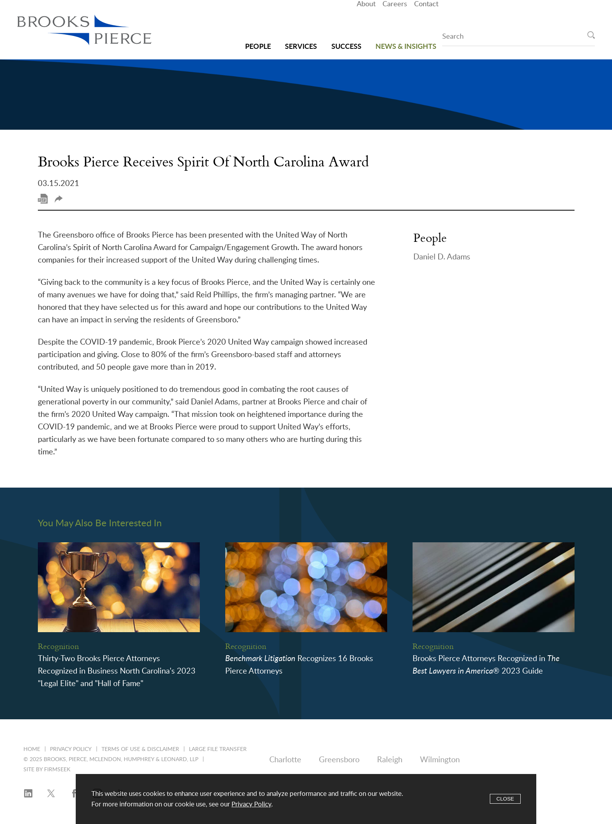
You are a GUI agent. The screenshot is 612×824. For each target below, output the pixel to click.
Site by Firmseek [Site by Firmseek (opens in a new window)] (46, 769)
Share (59, 199)
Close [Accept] (505, 799)
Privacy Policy (71, 749)
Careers (394, 19)
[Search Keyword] (518, 37)
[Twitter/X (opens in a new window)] (51, 794)
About (366, 19)
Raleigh (389, 760)
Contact (426, 19)
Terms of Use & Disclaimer (140, 749)
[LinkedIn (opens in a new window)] (28, 794)
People (258, 38)
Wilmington (440, 760)
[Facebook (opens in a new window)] (74, 794)
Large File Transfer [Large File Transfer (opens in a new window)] (218, 749)
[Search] (591, 35)
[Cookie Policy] (306, 799)
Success (346, 38)
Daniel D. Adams (441, 257)
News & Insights (405, 38)
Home (31, 749)
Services (301, 38)
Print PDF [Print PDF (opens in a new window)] (43, 199)
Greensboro (339, 760)
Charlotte (285, 760)
